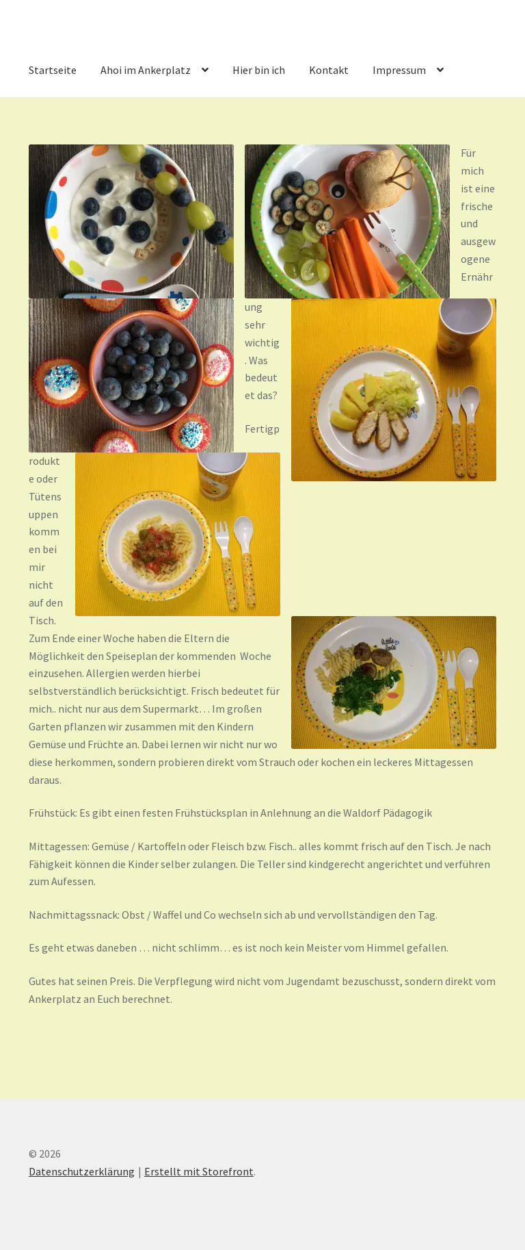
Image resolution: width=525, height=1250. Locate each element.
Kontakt (329, 70)
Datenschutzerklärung (82, 1171)
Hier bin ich (258, 70)
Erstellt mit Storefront (199, 1171)
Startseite (53, 70)
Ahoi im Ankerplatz (145, 70)
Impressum (399, 70)
